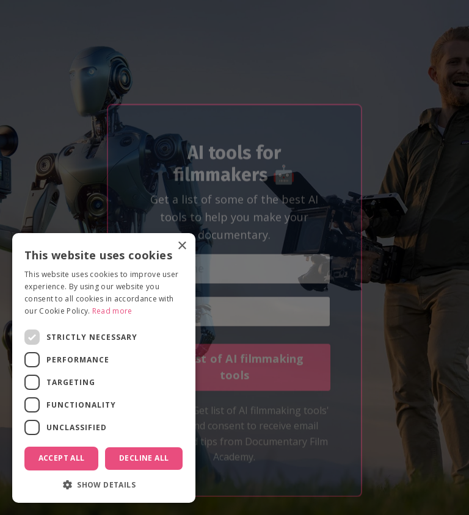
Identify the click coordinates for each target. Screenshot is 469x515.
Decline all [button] (144, 458)
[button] (103, 484)
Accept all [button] (61, 458)
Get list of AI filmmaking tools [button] (234, 379)
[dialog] (103, 368)
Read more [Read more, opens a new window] (112, 311)
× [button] (181, 246)
